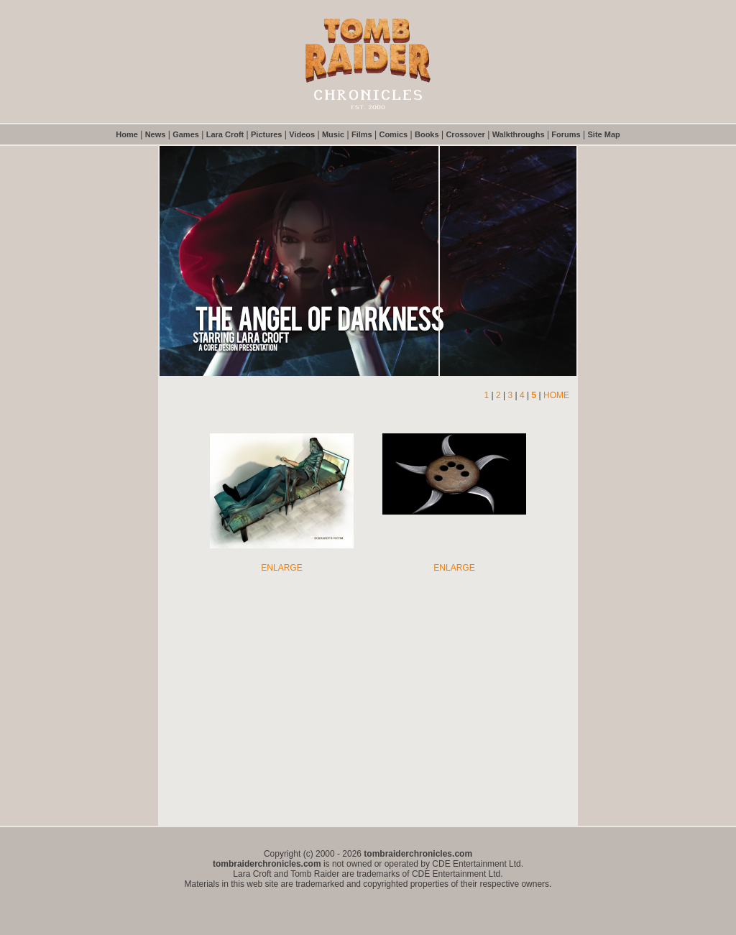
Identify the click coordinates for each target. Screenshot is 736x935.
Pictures (266, 134)
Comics (393, 134)
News (155, 134)
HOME (556, 395)
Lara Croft (225, 134)
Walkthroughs (518, 134)
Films (361, 134)
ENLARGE (281, 568)
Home (127, 134)
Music (333, 134)
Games (185, 134)
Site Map (604, 134)
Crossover (465, 134)
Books (427, 134)
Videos (302, 134)
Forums (565, 134)
